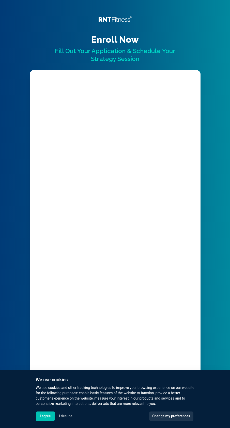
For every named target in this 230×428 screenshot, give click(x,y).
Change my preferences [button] (171, 416)
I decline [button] (65, 416)
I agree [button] (45, 416)
